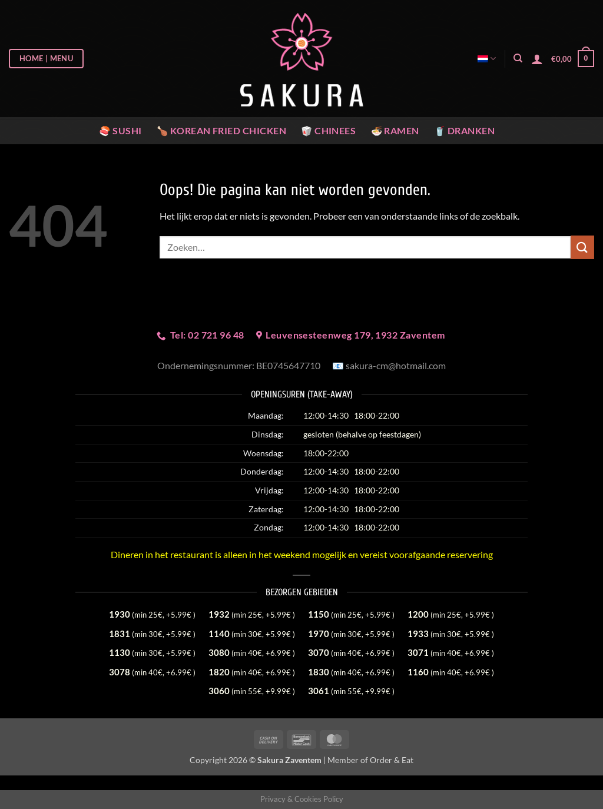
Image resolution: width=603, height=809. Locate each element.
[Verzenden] (582, 247)
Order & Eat (391, 760)
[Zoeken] (517, 58)
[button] (537, 59)
